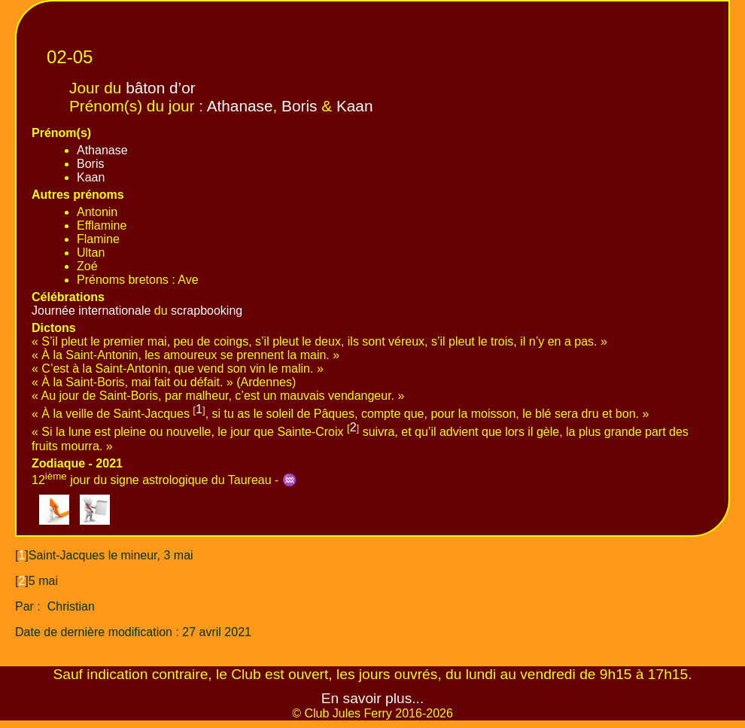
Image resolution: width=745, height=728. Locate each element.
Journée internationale (91, 310)
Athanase (240, 105)
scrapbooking (206, 310)
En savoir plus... (372, 698)
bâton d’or (161, 87)
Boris (299, 105)
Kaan (354, 105)
